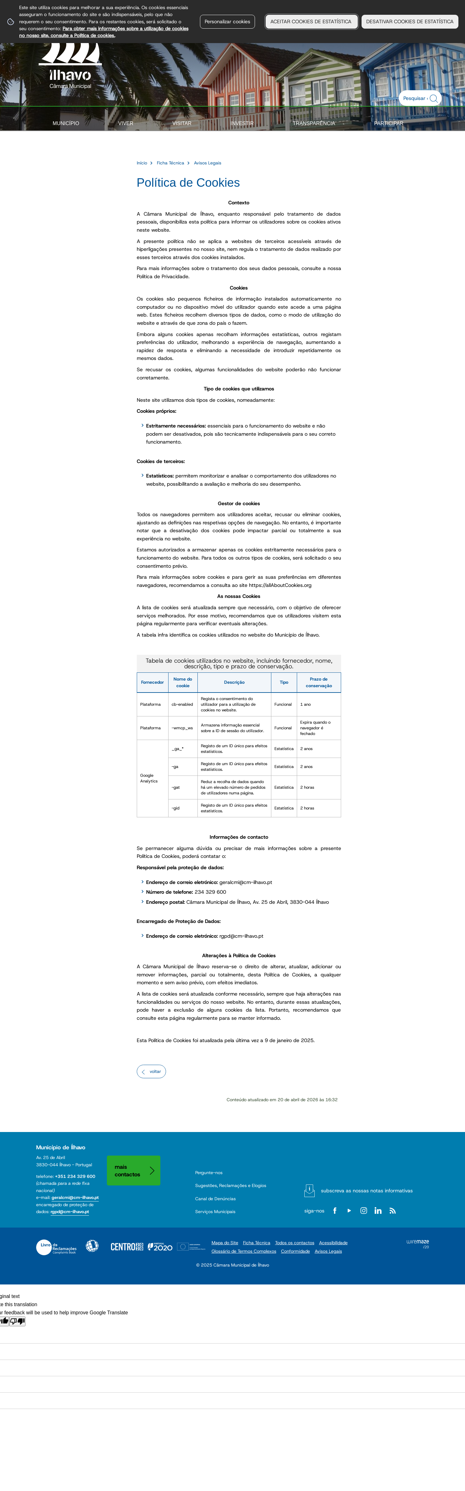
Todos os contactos (294, 1242)
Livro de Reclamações (56, 1247)
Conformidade (295, 1251)
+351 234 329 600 (75, 1176)
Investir (242, 123)
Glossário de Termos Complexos (244, 1251)
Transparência (314, 123)
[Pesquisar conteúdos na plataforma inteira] (435, 98)
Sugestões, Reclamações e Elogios (230, 1185)
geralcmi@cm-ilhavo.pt (75, 1197)
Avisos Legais (207, 163)
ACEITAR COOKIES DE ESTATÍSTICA (311, 21)
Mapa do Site (225, 1242)
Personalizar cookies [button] (227, 21)
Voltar (155, 1071)
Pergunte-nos (209, 1172)
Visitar (181, 123)
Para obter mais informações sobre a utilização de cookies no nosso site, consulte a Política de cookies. (103, 32)
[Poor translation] (17, 1321)
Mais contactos (127, 1170)
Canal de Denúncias (215, 1198)
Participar (388, 123)
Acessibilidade (92, 1246)
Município (66, 123)
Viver (125, 123)
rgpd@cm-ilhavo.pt (70, 1211)
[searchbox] (417, 98)
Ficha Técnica (170, 163)
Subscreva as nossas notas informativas (367, 1190)
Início (142, 163)
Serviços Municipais (215, 1211)
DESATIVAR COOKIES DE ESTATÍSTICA (410, 21)
